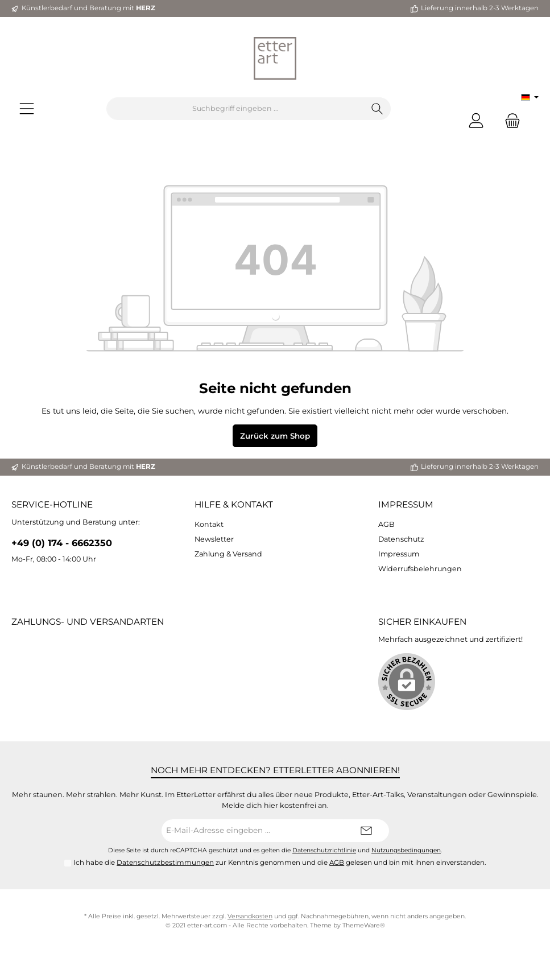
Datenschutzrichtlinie (324, 850)
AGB (386, 524)
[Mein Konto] (476, 120)
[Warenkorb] (509, 120)
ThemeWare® (363, 925)
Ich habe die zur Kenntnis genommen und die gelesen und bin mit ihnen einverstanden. (279, 863)
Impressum (405, 504)
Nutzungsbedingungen (406, 850)
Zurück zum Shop (275, 435)
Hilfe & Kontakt (234, 504)
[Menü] (26, 109)
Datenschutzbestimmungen (165, 863)
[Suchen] (377, 108)
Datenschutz (401, 539)
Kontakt (209, 524)
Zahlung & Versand (228, 554)
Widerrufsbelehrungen (420, 568)
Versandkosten (250, 916)
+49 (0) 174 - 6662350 (61, 542)
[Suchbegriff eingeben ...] (235, 108)
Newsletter (214, 539)
